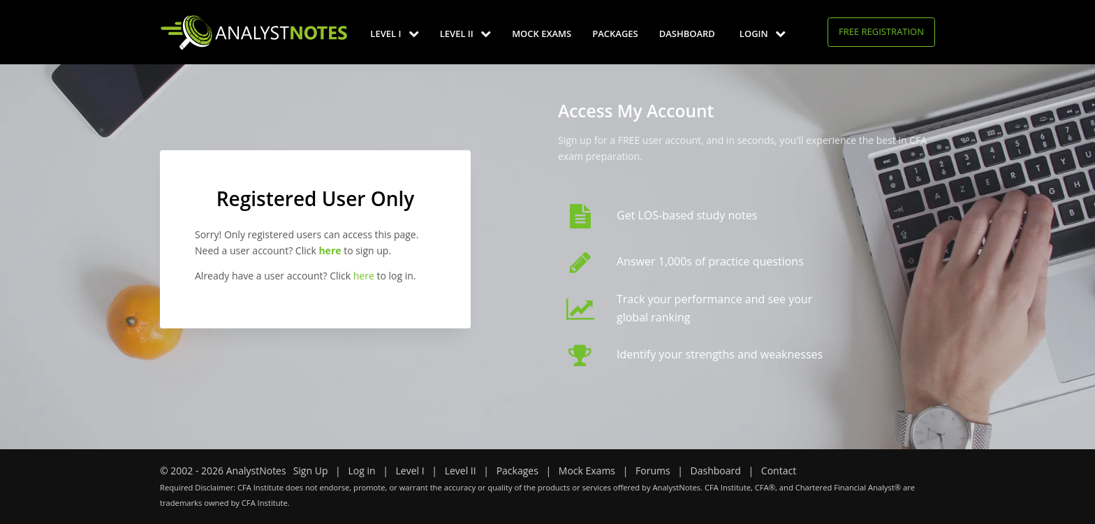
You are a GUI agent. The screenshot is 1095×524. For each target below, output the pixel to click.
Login (763, 33)
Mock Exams (541, 33)
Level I (394, 33)
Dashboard (687, 33)
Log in (361, 470)
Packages (615, 33)
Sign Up (310, 470)
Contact (778, 470)
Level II (465, 33)
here (363, 275)
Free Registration (881, 31)
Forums (652, 470)
